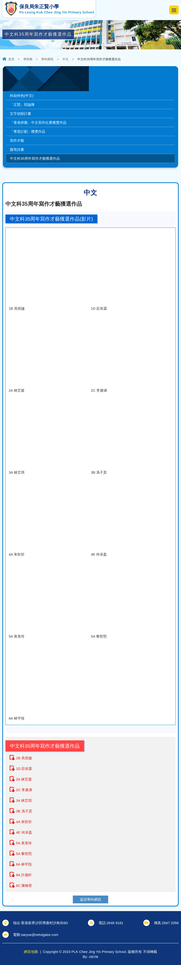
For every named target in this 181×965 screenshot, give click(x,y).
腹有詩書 (17, 149)
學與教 (28, 59)
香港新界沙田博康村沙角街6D (44, 923)
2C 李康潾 (24, 790)
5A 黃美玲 (24, 843)
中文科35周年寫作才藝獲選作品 (35, 158)
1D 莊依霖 (24, 769)
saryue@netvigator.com (39, 935)
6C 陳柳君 (24, 886)
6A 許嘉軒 (24, 875)
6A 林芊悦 (24, 864)
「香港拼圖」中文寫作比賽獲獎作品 (38, 122)
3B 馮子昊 (24, 811)
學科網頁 (47, 59)
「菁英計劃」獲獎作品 (27, 131)
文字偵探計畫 (20, 114)
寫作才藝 (17, 140)
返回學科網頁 (90, 899)
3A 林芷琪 (24, 800)
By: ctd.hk (90, 957)
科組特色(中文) (21, 96)
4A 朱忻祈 (24, 822)
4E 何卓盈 (24, 832)
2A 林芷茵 (24, 779)
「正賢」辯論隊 (22, 105)
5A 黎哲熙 (24, 854)
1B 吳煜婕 (24, 758)
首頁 (11, 59)
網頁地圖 (31, 952)
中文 (65, 59)
